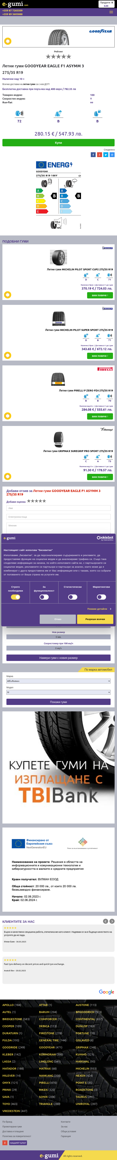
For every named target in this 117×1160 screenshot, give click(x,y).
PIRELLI (44, 1082)
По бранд (7, 1121)
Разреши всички (95, 619)
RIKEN (43, 1089)
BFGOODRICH (85, 1012)
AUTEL (6, 1012)
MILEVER (8, 1075)
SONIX (43, 1096)
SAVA (5, 1096)
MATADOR (9, 1068)
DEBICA (44, 1026)
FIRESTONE (46, 1033)
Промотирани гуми (12, 1126)
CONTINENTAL (85, 1019)
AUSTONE (82, 1005)
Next (112, 921)
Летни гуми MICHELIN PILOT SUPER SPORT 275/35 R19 (79, 330)
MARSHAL (82, 1061)
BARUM (44, 1012)
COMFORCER (48, 1019)
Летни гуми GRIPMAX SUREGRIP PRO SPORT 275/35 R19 (78, 451)
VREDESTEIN (11, 1111)
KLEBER (7, 1054)
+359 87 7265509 (12, 10)
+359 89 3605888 (12, 14)
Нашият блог (18, 1142)
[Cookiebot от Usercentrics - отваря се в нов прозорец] (99, 538)
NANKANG (46, 1075)
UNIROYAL (83, 1104)
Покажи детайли (97, 608)
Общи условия (68, 1131)
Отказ (57, 619)
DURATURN (10, 1033)
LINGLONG (46, 1061)
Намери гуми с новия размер (58, 657)
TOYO (6, 1104)
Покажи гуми (58, 702)
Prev (105, 921)
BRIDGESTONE (12, 1019)
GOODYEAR (47, 1047)
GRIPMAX (82, 1047)
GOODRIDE (10, 1047)
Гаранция (66, 1136)
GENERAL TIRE (49, 1040)
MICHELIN (82, 1068)
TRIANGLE (46, 1104)
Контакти (65, 1121)
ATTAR (43, 1005)
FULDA (7, 1040)
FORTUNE (82, 1033)
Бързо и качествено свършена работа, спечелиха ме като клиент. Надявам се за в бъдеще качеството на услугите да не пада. (58, 934)
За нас (64, 1126)
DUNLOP (81, 1026)
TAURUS (81, 1096)
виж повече (100, 295)
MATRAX (45, 1068)
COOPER (8, 1026)
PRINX (6, 1089)
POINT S (81, 1082)
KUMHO (81, 1054)
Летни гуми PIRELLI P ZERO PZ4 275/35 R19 (86, 390)
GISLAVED (82, 1040)
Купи (58, 142)
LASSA (6, 1061)
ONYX (6, 1082)
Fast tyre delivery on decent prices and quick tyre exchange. (58, 965)
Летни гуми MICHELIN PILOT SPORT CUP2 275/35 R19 (80, 269)
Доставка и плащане (13, 1131)
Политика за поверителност (16, 1136)
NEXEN (80, 1075)
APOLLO (8, 1005)
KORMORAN (47, 1054)
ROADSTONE (84, 1089)
